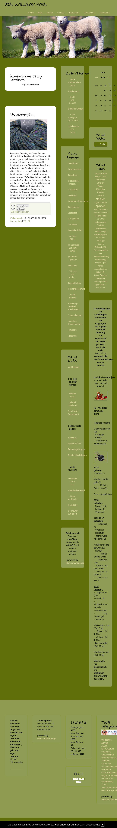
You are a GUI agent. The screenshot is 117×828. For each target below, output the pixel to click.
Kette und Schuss (72, 100)
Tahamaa (105, 760)
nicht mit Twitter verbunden (13, 209)
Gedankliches (74, 283)
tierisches (72, 265)
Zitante (104, 743)
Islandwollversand (76, 490)
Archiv (50, 12)
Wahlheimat (73, 367)
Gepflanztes (73, 207)
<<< (96, 77)
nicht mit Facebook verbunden (13, 205)
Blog (40, 12)
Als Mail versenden (20, 212)
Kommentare (16, 221)
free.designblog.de (76, 449)
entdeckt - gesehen (73, 333)
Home (31, 12)
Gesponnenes (74, 169)
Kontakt (60, 12)
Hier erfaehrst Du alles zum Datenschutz (77, 824)
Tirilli (103, 784)
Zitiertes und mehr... (72, 274)
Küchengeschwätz (76, 289)
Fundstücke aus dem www (73, 248)
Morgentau (106, 769)
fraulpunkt (106, 752)
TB (24, 221)
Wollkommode (16, 218)
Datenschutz (89, 12)
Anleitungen (73, 91)
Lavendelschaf (75, 443)
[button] (10, 34)
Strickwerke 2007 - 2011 (73, 129)
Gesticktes (73, 189)
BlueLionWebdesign (77, 455)
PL (29, 221)
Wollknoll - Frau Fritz (72, 481)
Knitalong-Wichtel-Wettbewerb (73, 306)
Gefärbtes (72, 175)
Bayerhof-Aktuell (109, 775)
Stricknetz (72, 437)
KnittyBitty (72, 505)
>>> (108, 77)
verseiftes (72, 213)
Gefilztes (73, 195)
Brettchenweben (75, 109)
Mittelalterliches (75, 230)
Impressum (74, 12)
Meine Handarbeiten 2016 (74, 82)
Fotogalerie (105, 12)
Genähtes (72, 224)
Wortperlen (106, 740)
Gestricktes (73, 163)
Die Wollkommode (26, 4)
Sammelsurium (75, 315)
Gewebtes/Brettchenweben (80, 201)
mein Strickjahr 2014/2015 (73, 117)
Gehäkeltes (73, 219)
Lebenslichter (107, 755)
